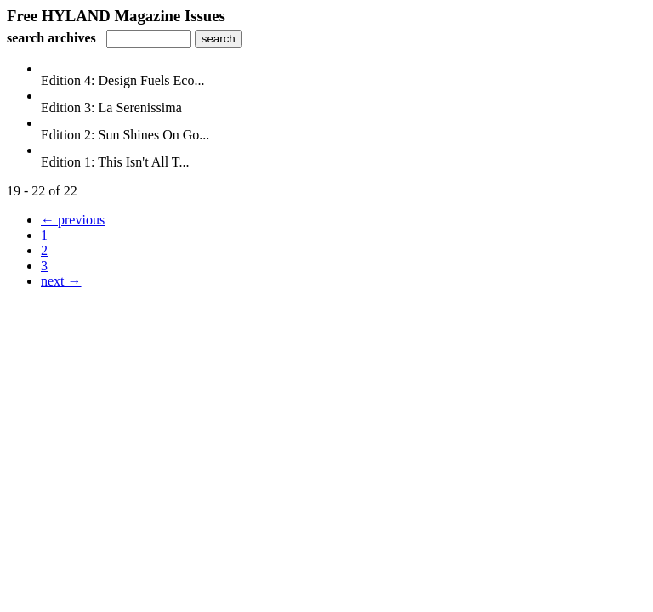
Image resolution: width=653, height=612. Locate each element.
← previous (73, 219)
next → (61, 281)
